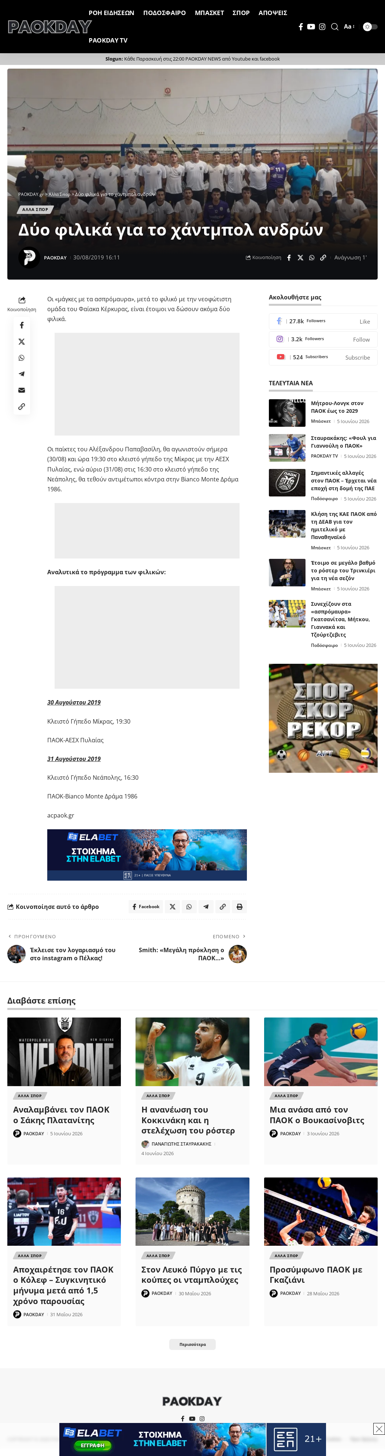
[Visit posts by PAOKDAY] (29, 259)
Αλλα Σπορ (37, 210)
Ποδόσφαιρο (326, 509)
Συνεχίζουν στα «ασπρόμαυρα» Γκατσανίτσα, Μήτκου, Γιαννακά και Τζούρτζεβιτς (340, 639)
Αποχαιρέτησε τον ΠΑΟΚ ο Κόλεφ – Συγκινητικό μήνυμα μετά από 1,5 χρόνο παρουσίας (63, 1289)
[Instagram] (322, 27)
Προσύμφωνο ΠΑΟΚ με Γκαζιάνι (316, 1279)
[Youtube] (323, 360)
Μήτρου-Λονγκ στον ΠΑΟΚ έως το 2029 (337, 409)
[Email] (22, 398)
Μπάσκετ (321, 424)
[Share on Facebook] (289, 259)
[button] (334, 27)
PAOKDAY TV (325, 458)
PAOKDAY (57, 259)
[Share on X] (300, 259)
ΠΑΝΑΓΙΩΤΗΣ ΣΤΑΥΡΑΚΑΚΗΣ (184, 1148)
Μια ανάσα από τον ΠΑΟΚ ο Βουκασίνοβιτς (317, 1118)
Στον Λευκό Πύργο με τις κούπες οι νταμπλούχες (191, 1279)
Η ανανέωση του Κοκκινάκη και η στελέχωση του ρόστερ (188, 1124)
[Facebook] (301, 27)
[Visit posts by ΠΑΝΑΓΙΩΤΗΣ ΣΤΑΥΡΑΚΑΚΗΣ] (145, 1148)
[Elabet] (147, 856)
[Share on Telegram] (22, 380)
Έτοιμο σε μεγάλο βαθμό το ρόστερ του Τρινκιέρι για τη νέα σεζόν (343, 590)
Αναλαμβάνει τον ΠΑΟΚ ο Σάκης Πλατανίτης (61, 1118)
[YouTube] (311, 27)
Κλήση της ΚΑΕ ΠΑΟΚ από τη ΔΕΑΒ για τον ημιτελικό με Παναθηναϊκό (344, 545)
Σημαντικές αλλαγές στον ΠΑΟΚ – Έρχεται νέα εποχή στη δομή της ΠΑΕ (344, 491)
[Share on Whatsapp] (312, 259)
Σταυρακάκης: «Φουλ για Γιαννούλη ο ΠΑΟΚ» (343, 444)
